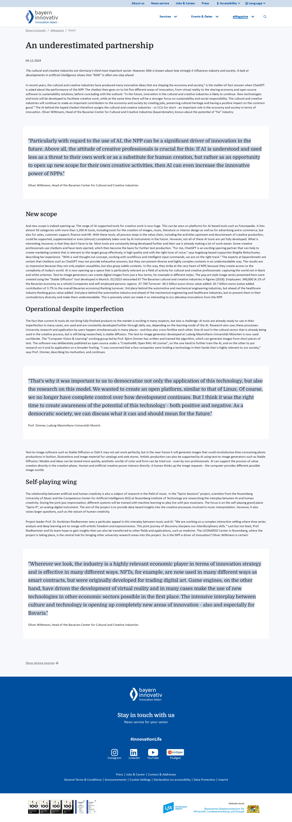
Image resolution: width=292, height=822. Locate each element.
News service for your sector (146, 722)
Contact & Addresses (162, 774)
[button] (184, 16)
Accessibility (226, 3)
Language (253, 3)
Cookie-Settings (140, 780)
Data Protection (205, 780)
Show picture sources (40, 663)
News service (160, 3)
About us (138, 3)
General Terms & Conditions (83, 780)
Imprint (223, 780)
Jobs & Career (185, 3)
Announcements (116, 780)
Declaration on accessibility (172, 780)
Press (205, 3)
